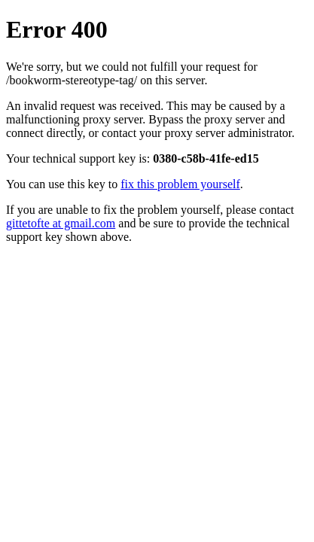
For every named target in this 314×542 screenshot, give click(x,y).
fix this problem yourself (180, 184)
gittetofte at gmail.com (60, 223)
